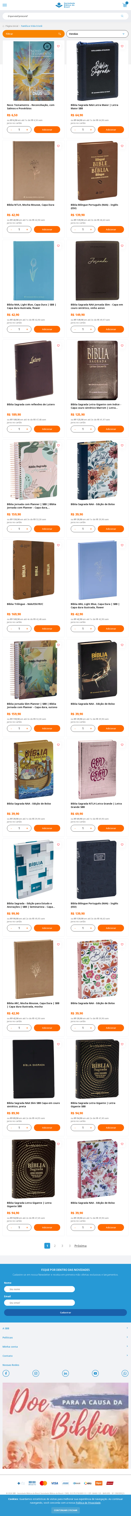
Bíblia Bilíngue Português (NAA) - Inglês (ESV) (94, 206)
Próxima (80, 1246)
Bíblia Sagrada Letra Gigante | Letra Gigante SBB (93, 1104)
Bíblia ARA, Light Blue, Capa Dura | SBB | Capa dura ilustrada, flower (95, 605)
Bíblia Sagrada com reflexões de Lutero (31, 404)
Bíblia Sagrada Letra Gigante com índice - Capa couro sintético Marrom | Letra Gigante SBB (96, 406)
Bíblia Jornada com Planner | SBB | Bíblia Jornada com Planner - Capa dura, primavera (31, 506)
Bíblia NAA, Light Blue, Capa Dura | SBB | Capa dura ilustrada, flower (31, 306)
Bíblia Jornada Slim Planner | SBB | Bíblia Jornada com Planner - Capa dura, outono (32, 705)
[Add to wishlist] (58, 46)
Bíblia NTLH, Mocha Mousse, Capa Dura (30, 204)
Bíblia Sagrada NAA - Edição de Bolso (93, 504)
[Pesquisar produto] (123, 17)
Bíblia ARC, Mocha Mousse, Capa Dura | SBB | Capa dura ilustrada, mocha (33, 1005)
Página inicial (12, 26)
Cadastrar (65, 1312)
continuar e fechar (65, 1510)
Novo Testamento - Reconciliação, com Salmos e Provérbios (30, 106)
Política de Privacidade (88, 1502)
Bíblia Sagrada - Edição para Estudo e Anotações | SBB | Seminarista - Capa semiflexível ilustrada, (30, 905)
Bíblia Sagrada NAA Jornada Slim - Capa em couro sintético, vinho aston (97, 306)
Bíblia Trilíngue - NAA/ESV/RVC (25, 604)
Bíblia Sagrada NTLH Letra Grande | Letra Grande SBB (96, 805)
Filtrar (33, 34)
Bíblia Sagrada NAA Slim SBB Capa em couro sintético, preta (33, 1104)
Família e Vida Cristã (31, 26)
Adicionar (47, 129)
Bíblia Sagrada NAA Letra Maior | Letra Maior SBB (94, 106)
